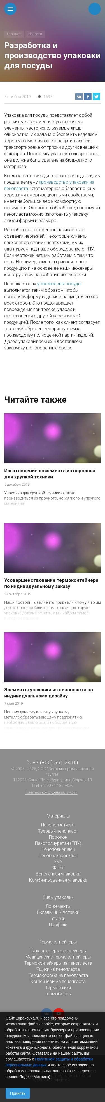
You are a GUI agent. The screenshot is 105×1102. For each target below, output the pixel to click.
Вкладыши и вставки (58, 912)
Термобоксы (58, 993)
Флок (58, 867)
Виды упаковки (58, 897)
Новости (35, 34)
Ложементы (58, 906)
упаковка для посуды (59, 283)
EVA (58, 861)
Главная (14, 34)
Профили (58, 924)
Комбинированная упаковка (58, 880)
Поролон (58, 837)
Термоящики (58, 987)
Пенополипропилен (58, 855)
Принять (17, 1093)
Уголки (58, 918)
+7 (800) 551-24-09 (55, 762)
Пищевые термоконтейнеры (58, 950)
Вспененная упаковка (58, 874)
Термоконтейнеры (58, 942)
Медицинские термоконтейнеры (58, 957)
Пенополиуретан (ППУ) (58, 843)
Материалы (58, 816)
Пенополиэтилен (58, 849)
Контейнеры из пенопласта (58, 981)
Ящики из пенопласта (58, 969)
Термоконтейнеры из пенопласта (58, 963)
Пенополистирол (58, 825)
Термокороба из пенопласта (58, 975)
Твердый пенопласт (58, 831)
